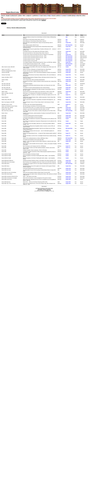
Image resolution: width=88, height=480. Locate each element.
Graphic (67, 66)
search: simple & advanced (9, 15)
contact (64, 15)
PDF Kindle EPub (69, 56)
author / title (21, 15)
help (49, 15)
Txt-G (67, 93)
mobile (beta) (71, 15)
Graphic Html (68, 42)
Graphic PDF (68, 46)
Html (66, 37)
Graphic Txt (68, 89)
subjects (28, 15)
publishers (36, 15)
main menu (43, 15)
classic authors (56, 15)
